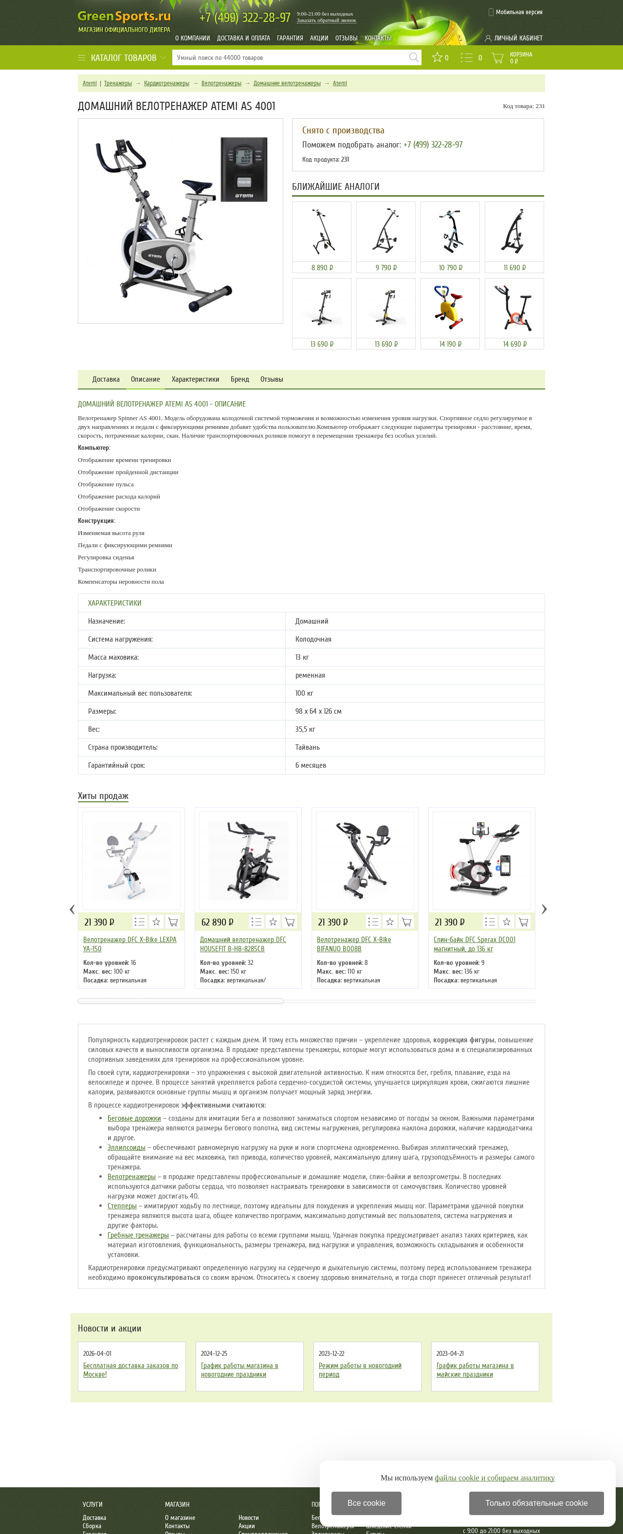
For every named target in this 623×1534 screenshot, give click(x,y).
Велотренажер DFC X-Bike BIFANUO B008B (354, 944)
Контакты (378, 38)
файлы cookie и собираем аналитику (495, 1478)
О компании (192, 38)
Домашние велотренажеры (287, 83)
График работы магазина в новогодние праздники (239, 1370)
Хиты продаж (103, 797)
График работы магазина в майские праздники (475, 1370)
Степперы (122, 1206)
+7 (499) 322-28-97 (432, 144)
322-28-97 (245, 18)
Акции (319, 38)
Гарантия (290, 38)
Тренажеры (118, 83)
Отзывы (346, 38)
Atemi (90, 83)
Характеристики (196, 379)
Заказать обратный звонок (326, 20)
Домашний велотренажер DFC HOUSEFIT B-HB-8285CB (243, 944)
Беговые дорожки (134, 1118)
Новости (248, 1518)
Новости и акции (110, 1328)
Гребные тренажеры (138, 1235)
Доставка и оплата (243, 38)
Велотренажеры (221, 83)
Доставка (106, 379)
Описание (145, 379)
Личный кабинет (519, 38)
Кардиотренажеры (166, 83)
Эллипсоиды (127, 1147)
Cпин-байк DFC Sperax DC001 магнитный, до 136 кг (474, 944)
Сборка (92, 1526)
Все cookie (366, 1503)
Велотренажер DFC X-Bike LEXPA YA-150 (130, 944)
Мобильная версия (519, 12)
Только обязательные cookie (536, 1503)
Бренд (240, 379)
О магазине (180, 1518)
